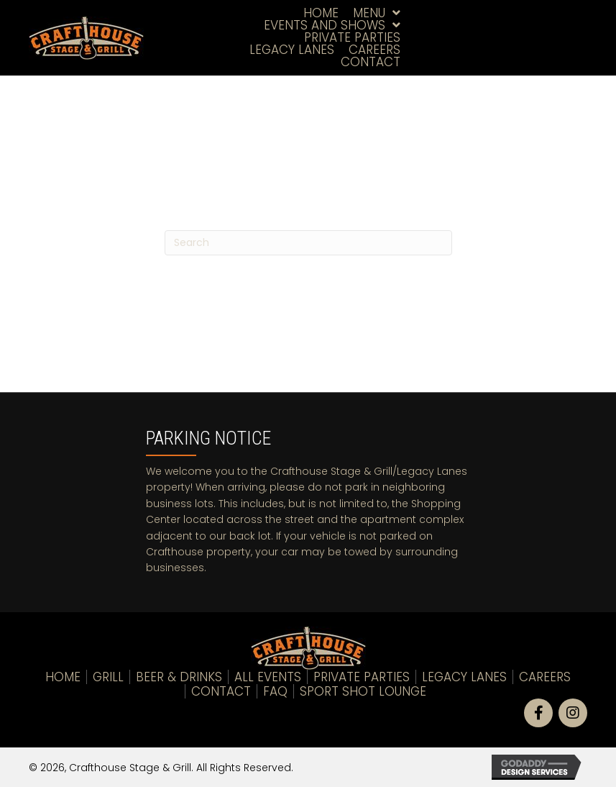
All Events (267, 677)
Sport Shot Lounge (363, 691)
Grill (108, 677)
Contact (221, 691)
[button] (538, 713)
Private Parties (361, 677)
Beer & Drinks (179, 677)
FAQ (275, 691)
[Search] (308, 242)
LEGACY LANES (464, 677)
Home (63, 677)
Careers (545, 677)
